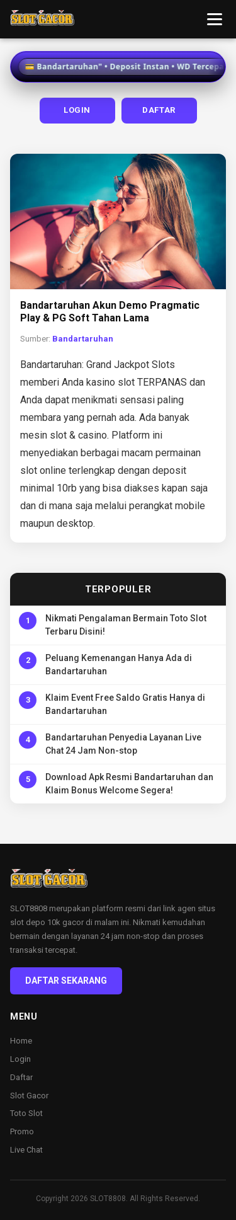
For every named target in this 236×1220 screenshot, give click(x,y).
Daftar (21, 1077)
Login (20, 1059)
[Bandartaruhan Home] (42, 19)
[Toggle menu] (214, 19)
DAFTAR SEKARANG (66, 980)
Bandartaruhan (82, 338)
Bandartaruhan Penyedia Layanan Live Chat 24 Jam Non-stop (123, 744)
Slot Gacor (29, 1095)
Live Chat (26, 1149)
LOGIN (77, 110)
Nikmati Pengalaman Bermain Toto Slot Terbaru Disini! (125, 624)
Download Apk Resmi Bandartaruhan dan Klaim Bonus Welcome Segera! (129, 783)
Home (21, 1040)
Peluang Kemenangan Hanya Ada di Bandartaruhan (118, 664)
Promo (22, 1131)
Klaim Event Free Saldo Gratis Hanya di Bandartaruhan (125, 704)
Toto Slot (26, 1113)
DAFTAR (159, 110)
